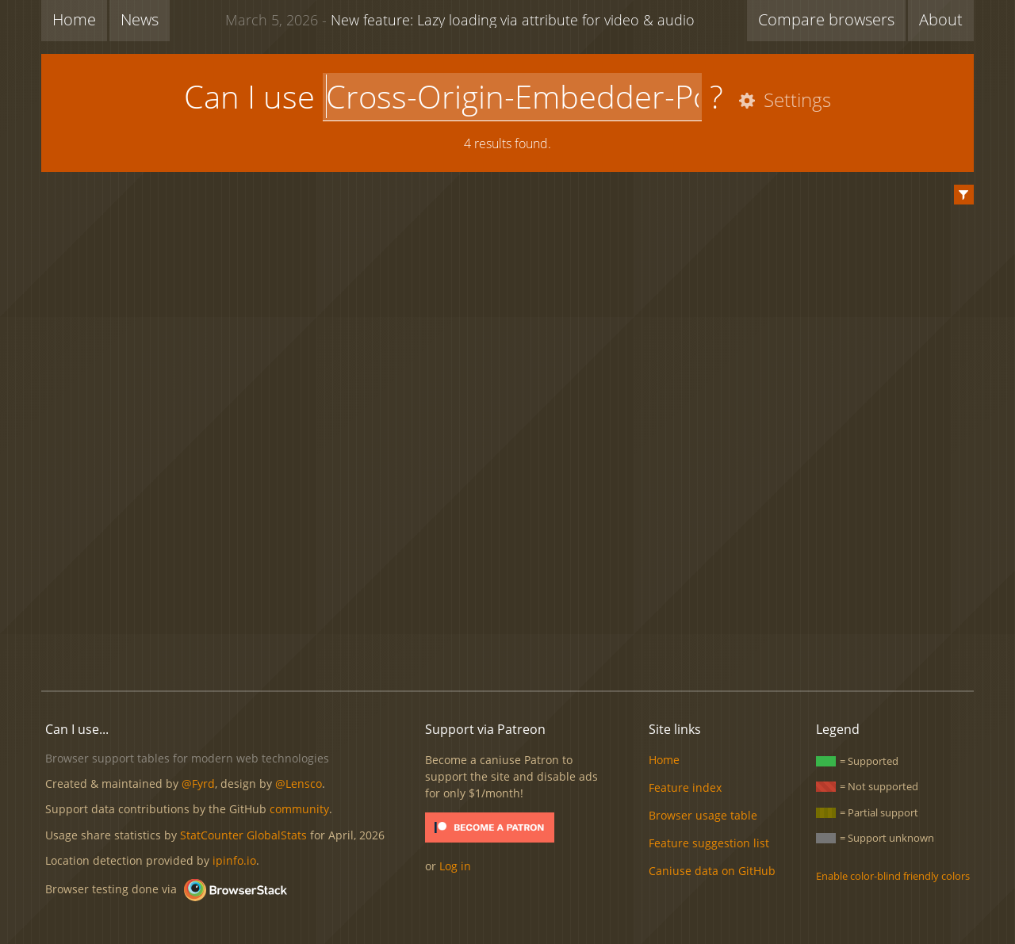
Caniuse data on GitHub (712, 870)
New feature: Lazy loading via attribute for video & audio (460, 19)
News (140, 19)
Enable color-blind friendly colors (893, 876)
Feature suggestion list (709, 842)
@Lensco (298, 783)
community (299, 808)
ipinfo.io (234, 860)
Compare (826, 19)
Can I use (249, 96)
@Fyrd (198, 783)
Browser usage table (703, 815)
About (941, 19)
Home (74, 19)
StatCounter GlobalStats (243, 835)
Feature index (685, 787)
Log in (455, 865)
